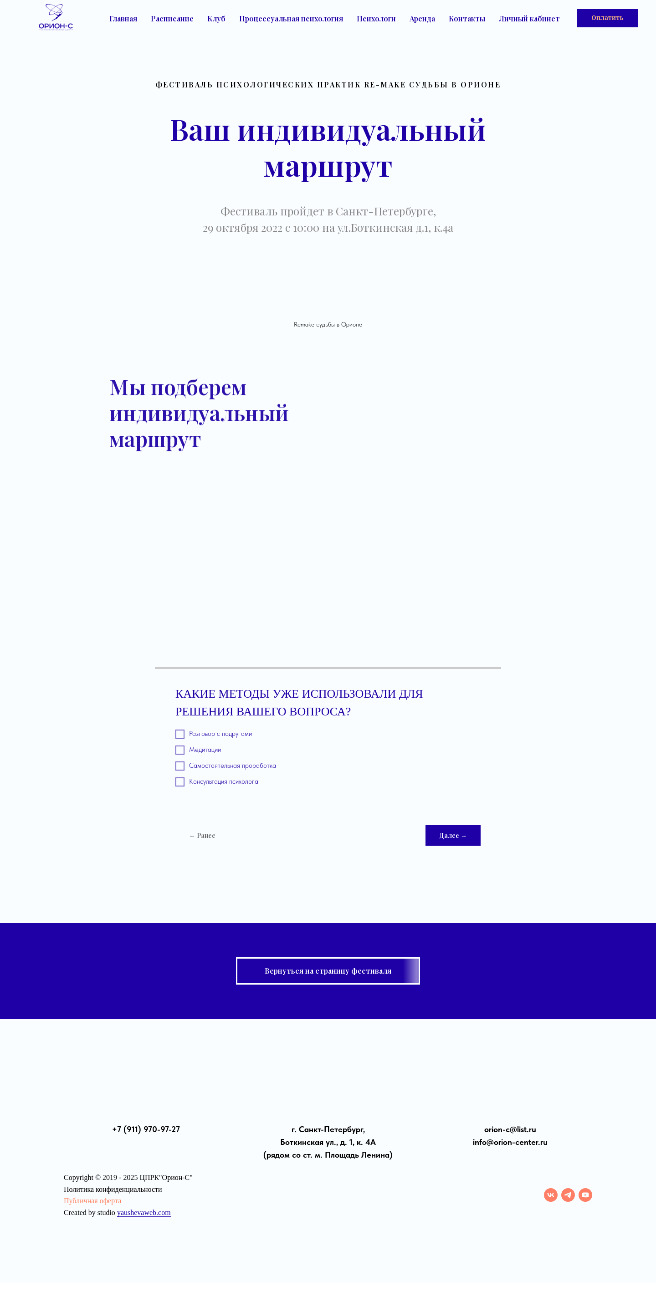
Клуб (216, 18)
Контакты (467, 18)
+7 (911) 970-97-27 (146, 1129)
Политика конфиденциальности (113, 1189)
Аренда (422, 18)
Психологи (376, 18)
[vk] (551, 1195)
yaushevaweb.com (144, 1212)
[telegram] (568, 1195)
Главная (123, 18)
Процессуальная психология (291, 18)
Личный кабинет (529, 18)
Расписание (172, 18)
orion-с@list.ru (510, 1129)
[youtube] (585, 1195)
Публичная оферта (92, 1201)
